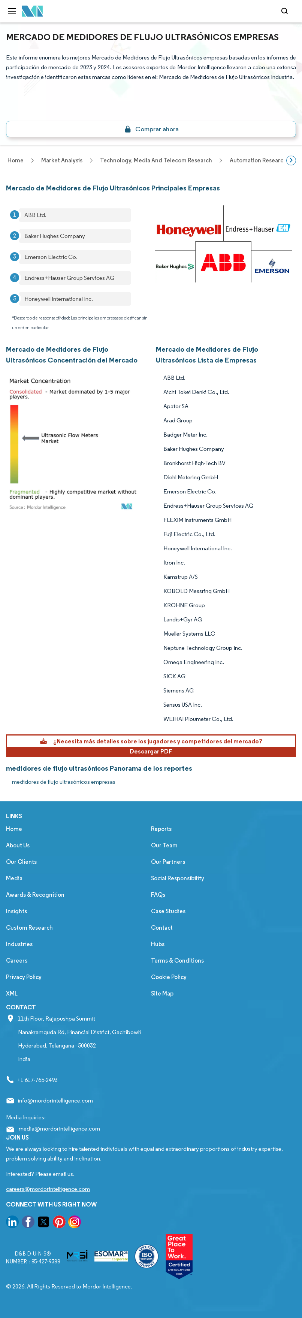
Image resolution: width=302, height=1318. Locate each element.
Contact (162, 927)
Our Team (164, 845)
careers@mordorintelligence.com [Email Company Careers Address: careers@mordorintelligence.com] (48, 1188)
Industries (19, 944)
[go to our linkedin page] (12, 1223)
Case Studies (168, 911)
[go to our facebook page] (28, 1223)
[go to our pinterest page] (59, 1223)
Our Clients (21, 861)
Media (14, 878)
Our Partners (168, 861)
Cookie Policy (169, 977)
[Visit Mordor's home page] (32, 11)
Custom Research (29, 927)
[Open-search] (286, 11)
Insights (16, 911)
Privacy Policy (24, 977)
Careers (16, 960)
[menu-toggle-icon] (12, 11)
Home (14, 828)
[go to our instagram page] (74, 1223)
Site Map (162, 993)
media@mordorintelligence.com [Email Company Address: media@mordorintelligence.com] (59, 1128)
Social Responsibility (177, 878)
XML (12, 993)
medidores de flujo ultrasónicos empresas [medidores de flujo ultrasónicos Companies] (63, 781)
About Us (18, 845)
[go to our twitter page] (43, 1223)
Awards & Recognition (35, 894)
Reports (161, 828)
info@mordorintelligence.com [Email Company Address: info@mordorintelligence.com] (55, 1100)
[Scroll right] (291, 160)
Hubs (157, 944)
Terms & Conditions (177, 960)
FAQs (158, 894)
